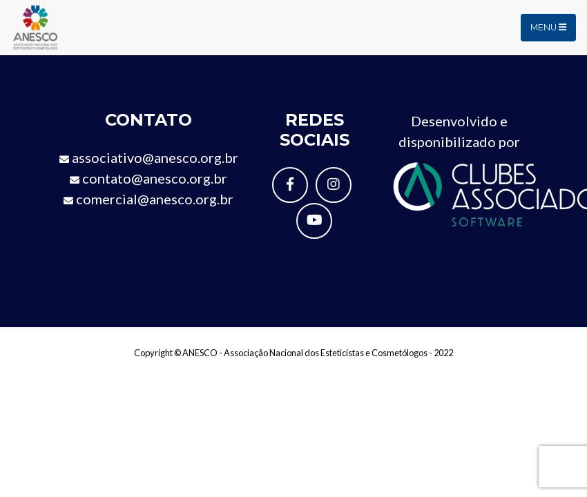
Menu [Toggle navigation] (548, 27)
